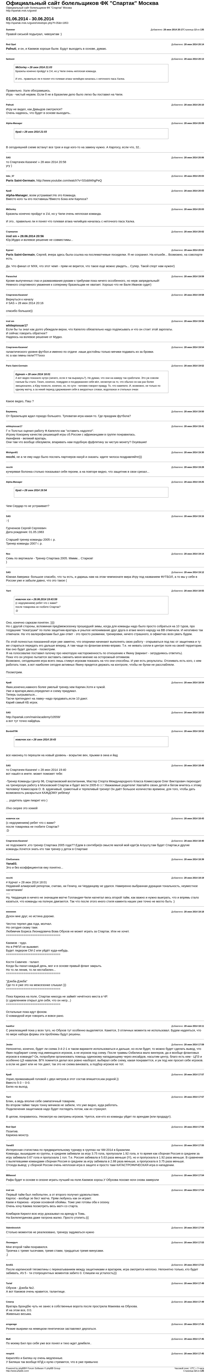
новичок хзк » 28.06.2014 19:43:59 (36, 599)
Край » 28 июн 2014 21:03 (31, 131)
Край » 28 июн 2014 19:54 (31, 490)
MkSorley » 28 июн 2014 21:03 (33, 67)
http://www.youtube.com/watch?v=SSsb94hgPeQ (69, 180)
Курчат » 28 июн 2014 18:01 (32, 374)
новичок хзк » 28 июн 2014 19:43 (35, 739)
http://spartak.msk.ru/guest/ (21, 10)
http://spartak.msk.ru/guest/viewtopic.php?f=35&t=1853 (37, 23)
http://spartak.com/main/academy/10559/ (33, 717)
